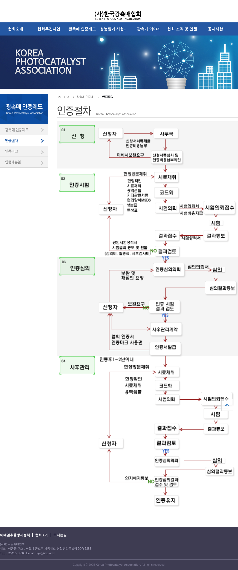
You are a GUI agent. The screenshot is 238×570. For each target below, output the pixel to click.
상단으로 (227, 405)
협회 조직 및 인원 (182, 29)
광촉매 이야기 (149, 29)
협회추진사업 (48, 29)
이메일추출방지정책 (15, 535)
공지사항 (215, 29)
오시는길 (60, 535)
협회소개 (15, 29)
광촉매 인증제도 (82, 29)
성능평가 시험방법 (116, 29)
